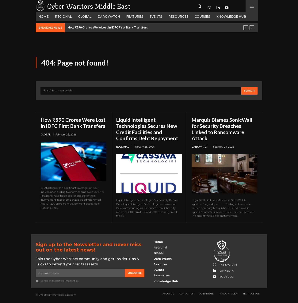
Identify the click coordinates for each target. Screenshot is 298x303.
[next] (252, 27)
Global (46, 140)
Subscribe (135, 272)
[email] (80, 273)
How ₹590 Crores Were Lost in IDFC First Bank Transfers (108, 27)
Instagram (228, 264)
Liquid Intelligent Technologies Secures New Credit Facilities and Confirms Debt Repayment (148, 128)
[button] (199, 6)
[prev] (245, 27)
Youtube (227, 276)
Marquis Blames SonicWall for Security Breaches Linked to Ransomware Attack (223, 128)
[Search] (249, 91)
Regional (122, 146)
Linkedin (227, 270)
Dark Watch (200, 146)
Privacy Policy (71, 281)
